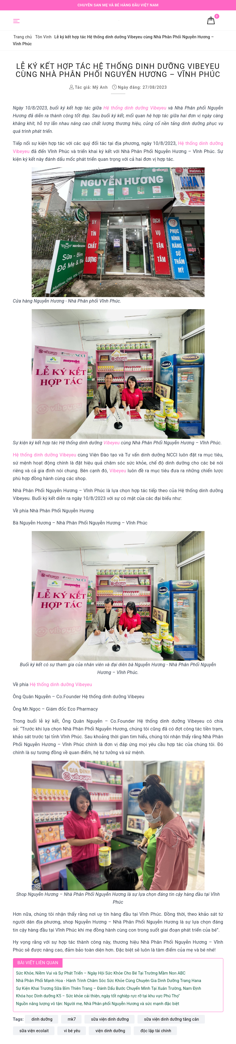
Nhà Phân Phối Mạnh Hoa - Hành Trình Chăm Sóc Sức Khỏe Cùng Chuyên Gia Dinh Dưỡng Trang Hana (108, 980)
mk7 (72, 1019)
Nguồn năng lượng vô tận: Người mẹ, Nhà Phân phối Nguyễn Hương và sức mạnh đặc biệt (97, 1003)
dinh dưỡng (41, 1019)
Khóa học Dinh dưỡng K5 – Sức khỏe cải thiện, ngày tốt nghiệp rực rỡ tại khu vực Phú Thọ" (98, 996)
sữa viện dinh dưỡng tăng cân (171, 1019)
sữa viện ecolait (34, 1030)
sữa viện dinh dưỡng (110, 1019)
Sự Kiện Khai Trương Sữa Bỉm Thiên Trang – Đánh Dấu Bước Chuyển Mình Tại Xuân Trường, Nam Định (108, 988)
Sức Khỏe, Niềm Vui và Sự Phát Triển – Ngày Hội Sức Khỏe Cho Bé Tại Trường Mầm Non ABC (101, 973)
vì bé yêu (72, 1030)
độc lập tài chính (155, 1030)
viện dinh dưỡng (110, 1030)
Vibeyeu (111, 442)
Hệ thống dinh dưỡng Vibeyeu (134, 108)
